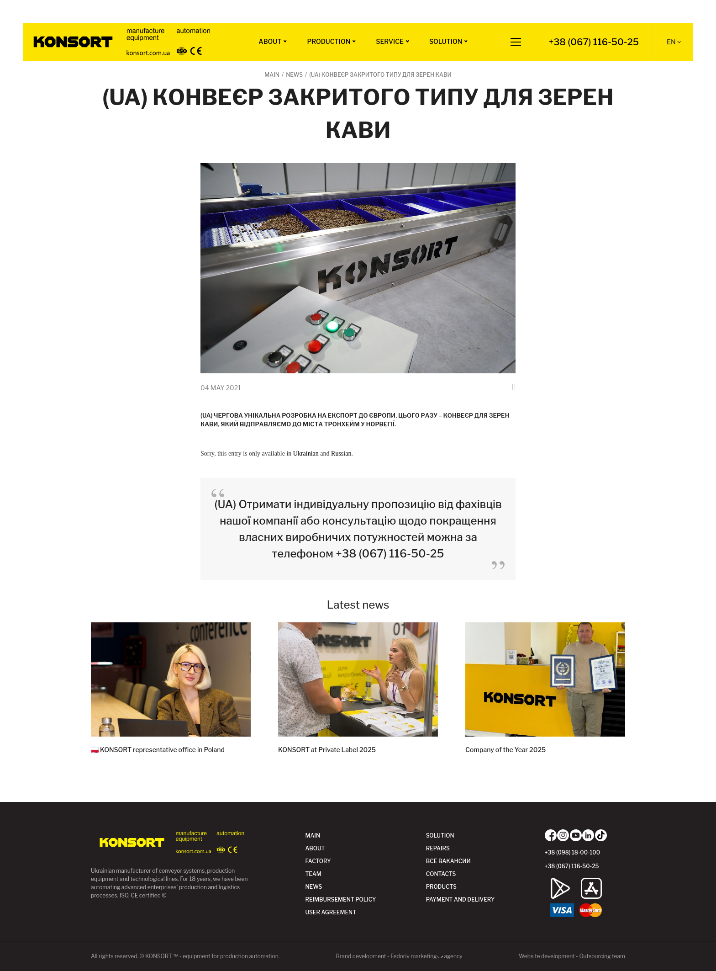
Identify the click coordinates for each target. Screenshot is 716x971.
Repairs (438, 848)
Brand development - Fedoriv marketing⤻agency (399, 956)
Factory (318, 861)
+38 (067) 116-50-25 (593, 42)
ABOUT (269, 41)
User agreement (330, 912)
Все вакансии (448, 861)
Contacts (441, 873)
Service (390, 41)
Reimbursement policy (340, 899)
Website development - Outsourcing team (572, 956)
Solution (445, 41)
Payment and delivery (460, 899)
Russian (341, 453)
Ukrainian (306, 453)
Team (313, 873)
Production (328, 41)
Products (441, 886)
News (313, 886)
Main (312, 835)
